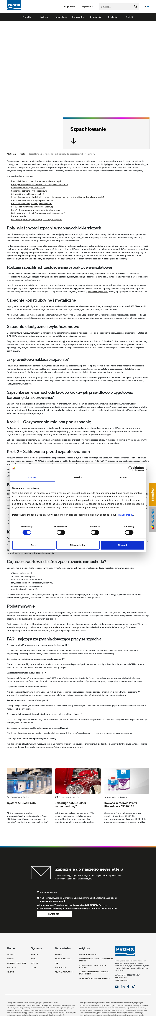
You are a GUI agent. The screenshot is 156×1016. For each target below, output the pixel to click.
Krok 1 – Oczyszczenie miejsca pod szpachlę (32, 200)
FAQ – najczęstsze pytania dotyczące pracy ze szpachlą (36, 219)
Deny (34, 545)
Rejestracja (87, 6)
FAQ (56, 963)
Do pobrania (95, 16)
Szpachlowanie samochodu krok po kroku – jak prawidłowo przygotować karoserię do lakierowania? (57, 197)
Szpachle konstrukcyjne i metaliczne (28, 187)
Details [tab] (78, 477)
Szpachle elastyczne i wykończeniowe (29, 190)
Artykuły (59, 954)
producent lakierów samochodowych (63, 627)
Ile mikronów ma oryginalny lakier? (94, 978)
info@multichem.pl (121, 980)
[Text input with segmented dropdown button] (119, 6)
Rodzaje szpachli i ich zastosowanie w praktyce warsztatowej (39, 184)
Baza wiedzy (78, 16)
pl (145, 6)
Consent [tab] (32, 477)
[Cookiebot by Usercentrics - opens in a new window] (130, 468)
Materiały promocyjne (16, 963)
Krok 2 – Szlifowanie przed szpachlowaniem (31, 203)
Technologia (61, 16)
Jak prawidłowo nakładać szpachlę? (27, 193)
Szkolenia (112, 16)
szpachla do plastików (98, 291)
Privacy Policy (125, 514)
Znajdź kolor (60, 968)
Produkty (27, 16)
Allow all (122, 545)
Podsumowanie (18, 216)
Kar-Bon (34, 963)
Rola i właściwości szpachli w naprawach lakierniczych (36, 181)
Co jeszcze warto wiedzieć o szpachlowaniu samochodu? (38, 213)
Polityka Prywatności (64, 972)
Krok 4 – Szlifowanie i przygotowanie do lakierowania (35, 209)
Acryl (33, 959)
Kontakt (129, 16)
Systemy (44, 16)
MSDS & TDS (12, 968)
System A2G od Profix (88, 954)
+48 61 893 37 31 (121, 977)
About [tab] (123, 477)
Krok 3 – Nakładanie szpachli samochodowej (32, 206)
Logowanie (69, 6)
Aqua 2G (34, 954)
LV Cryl (34, 968)
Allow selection (78, 545)
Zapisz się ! (54, 914)
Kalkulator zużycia (63, 959)
